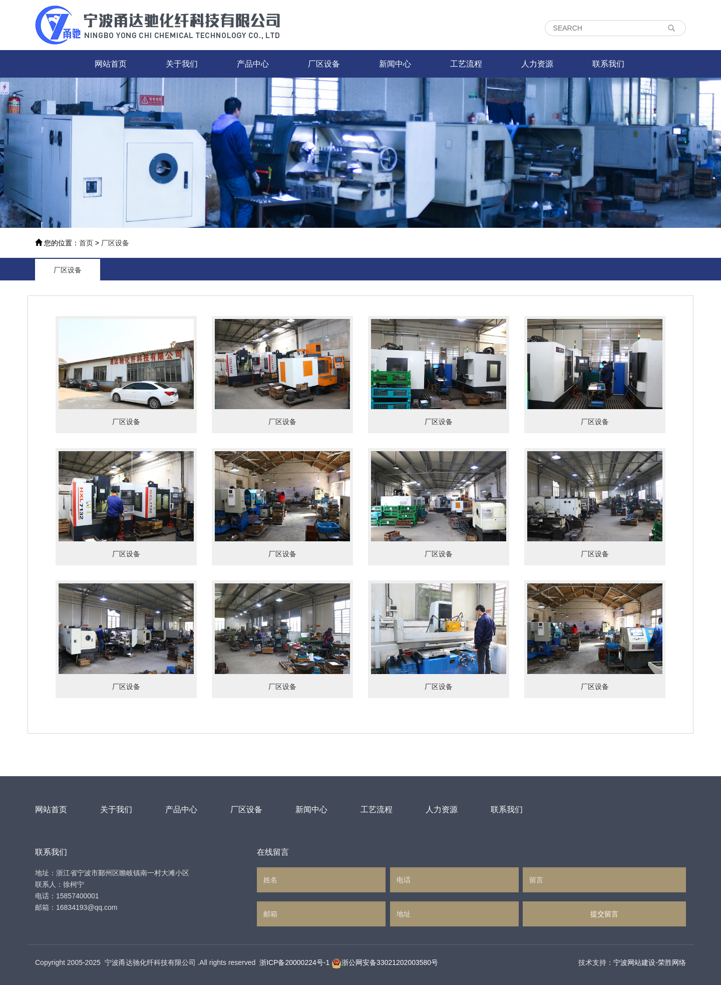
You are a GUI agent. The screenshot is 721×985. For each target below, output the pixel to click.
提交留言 (604, 914)
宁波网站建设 (634, 962)
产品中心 (253, 64)
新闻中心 (395, 64)
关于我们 (182, 64)
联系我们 (608, 64)
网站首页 (111, 64)
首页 (86, 243)
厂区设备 (324, 64)
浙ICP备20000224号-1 (294, 962)
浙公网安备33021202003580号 (389, 962)
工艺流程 (466, 64)
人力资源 (537, 64)
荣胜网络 (672, 962)
